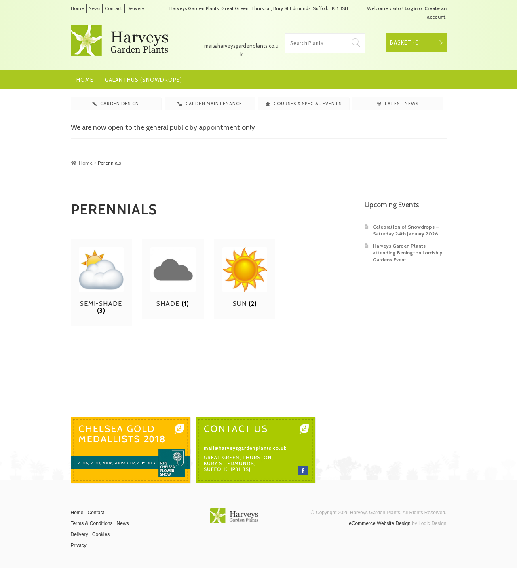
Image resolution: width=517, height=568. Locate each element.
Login (411, 8)
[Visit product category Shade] (173, 277)
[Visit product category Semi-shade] (101, 280)
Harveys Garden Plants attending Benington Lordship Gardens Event (408, 253)
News (94, 8)
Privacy (79, 545)
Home (77, 8)
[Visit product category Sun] (245, 277)
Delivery (135, 8)
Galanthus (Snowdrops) (143, 79)
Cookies (101, 534)
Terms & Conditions (92, 523)
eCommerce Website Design (380, 523)
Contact (113, 8)
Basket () (405, 42)
